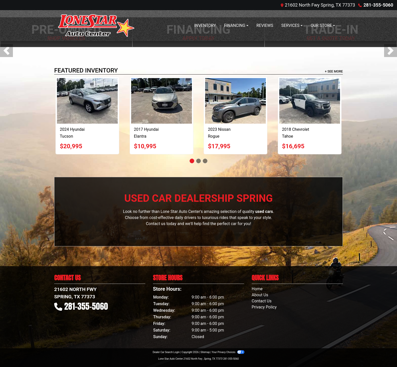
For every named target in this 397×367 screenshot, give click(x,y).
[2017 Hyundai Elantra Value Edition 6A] (161, 101)
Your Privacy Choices (228, 352)
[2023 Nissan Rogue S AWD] (235, 101)
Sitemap (205, 352)
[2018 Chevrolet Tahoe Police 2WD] (309, 101)
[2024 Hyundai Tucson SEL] (87, 101)
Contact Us (262, 301)
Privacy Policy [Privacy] (264, 307)
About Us (260, 294)
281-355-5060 (378, 5)
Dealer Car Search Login (166, 352)
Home (257, 288)
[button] (6, 50)
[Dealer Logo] (96, 25)
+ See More (334, 71)
